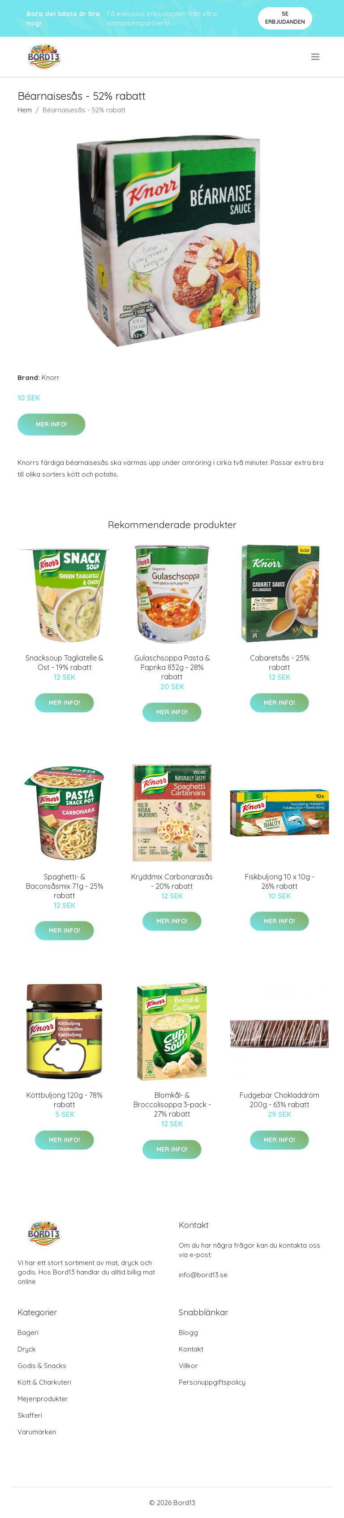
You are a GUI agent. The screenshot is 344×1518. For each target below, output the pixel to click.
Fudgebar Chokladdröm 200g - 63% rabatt (279, 1100)
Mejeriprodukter (42, 1398)
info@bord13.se (203, 1275)
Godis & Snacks (41, 1365)
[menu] (316, 57)
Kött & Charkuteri (44, 1382)
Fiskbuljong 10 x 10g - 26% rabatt (279, 881)
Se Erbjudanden (285, 17)
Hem (24, 110)
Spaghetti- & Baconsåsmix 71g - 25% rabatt (64, 886)
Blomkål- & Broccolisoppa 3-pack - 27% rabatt (172, 1104)
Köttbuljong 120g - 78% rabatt (64, 1100)
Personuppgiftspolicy (212, 1382)
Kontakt (191, 1349)
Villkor (188, 1365)
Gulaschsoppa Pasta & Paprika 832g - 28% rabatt (172, 667)
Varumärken (36, 1432)
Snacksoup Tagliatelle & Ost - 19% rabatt (64, 662)
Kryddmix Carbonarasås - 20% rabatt (172, 881)
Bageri (28, 1332)
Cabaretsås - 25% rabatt (280, 662)
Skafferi (29, 1415)
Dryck (26, 1349)
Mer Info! (51, 424)
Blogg (188, 1332)
